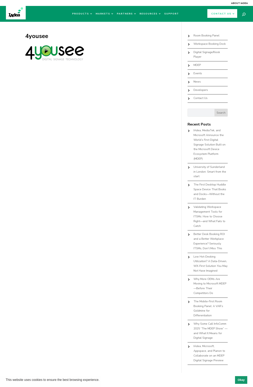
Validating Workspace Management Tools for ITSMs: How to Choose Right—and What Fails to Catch (209, 216)
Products (80, 13)
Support (171, 13)
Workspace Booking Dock (210, 44)
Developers (201, 90)
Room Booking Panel (206, 35)
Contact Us (221, 13)
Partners (125, 13)
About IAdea (239, 3)
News (197, 82)
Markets (103, 13)
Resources (149, 13)
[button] (100, 380)
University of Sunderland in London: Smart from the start (210, 171)
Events (198, 73)
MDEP (197, 65)
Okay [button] (241, 379)
